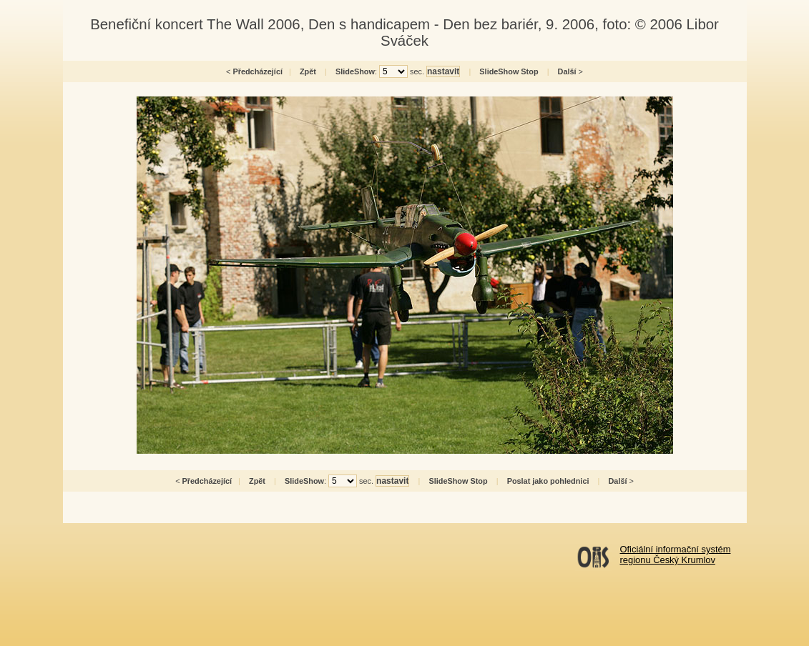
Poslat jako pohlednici (548, 481)
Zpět (308, 71)
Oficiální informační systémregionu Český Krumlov (675, 554)
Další (567, 71)
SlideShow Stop (508, 71)
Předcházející (257, 71)
